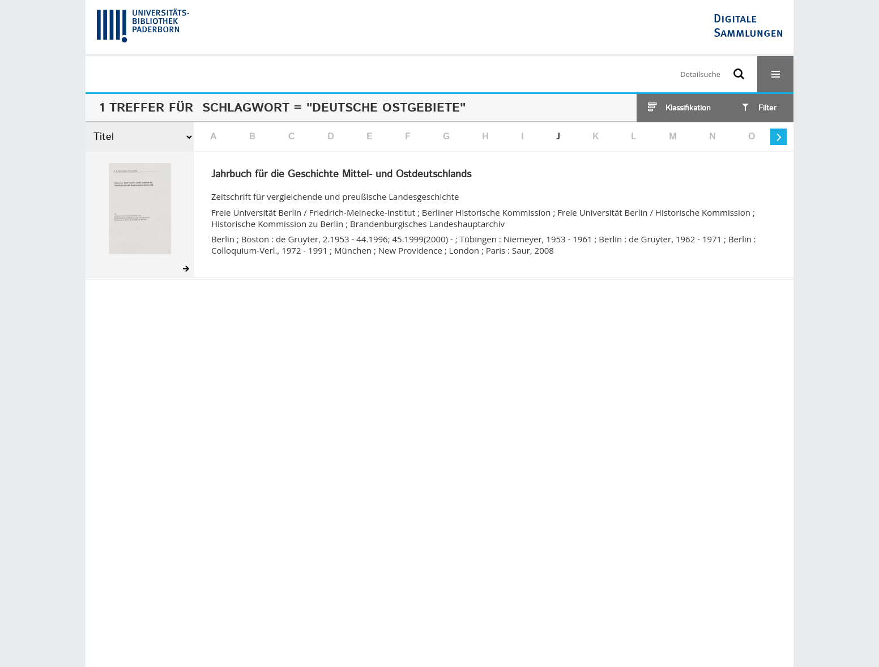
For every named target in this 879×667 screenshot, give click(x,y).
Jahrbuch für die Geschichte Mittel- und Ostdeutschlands (341, 175)
